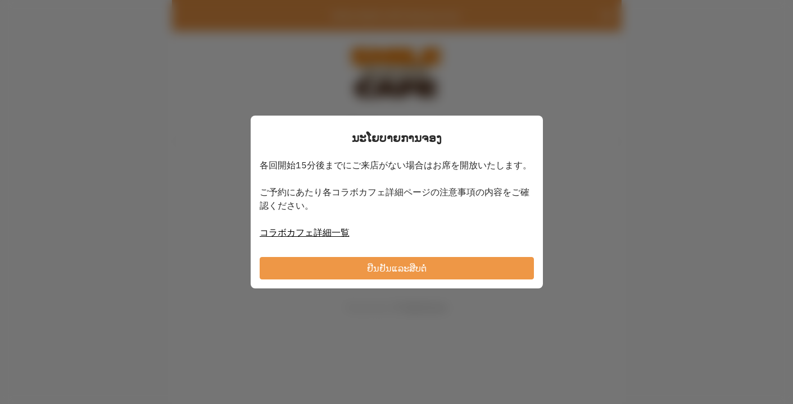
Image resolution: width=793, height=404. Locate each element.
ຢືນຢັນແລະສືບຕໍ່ (397, 268)
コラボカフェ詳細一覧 (305, 232)
